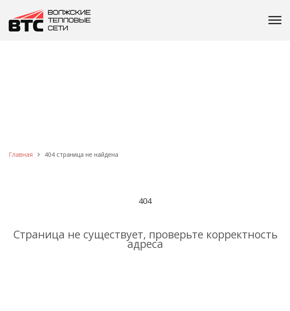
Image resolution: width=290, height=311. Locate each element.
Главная (21, 154)
